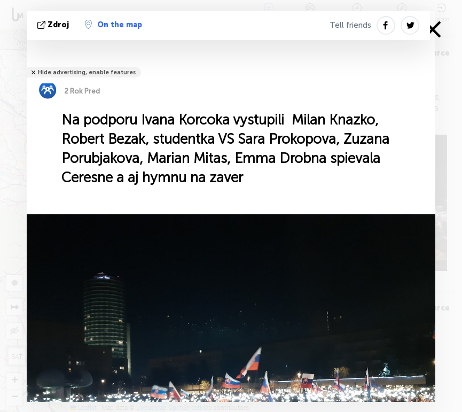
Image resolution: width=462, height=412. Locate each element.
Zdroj (54, 24)
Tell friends (350, 25)
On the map (113, 24)
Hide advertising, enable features (87, 72)
